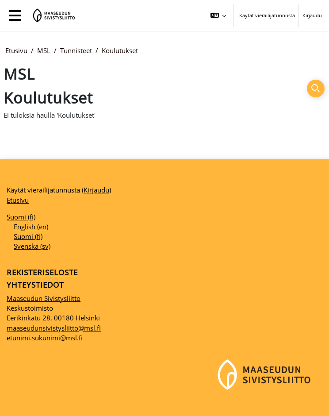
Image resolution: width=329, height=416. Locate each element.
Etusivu (16, 50)
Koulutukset (120, 50)
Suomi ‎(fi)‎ (21, 216)
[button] (218, 15)
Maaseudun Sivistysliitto (43, 298)
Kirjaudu (312, 15)
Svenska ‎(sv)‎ (32, 246)
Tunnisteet (76, 50)
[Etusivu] (52, 15)
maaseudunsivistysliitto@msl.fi (54, 328)
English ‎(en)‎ (31, 226)
